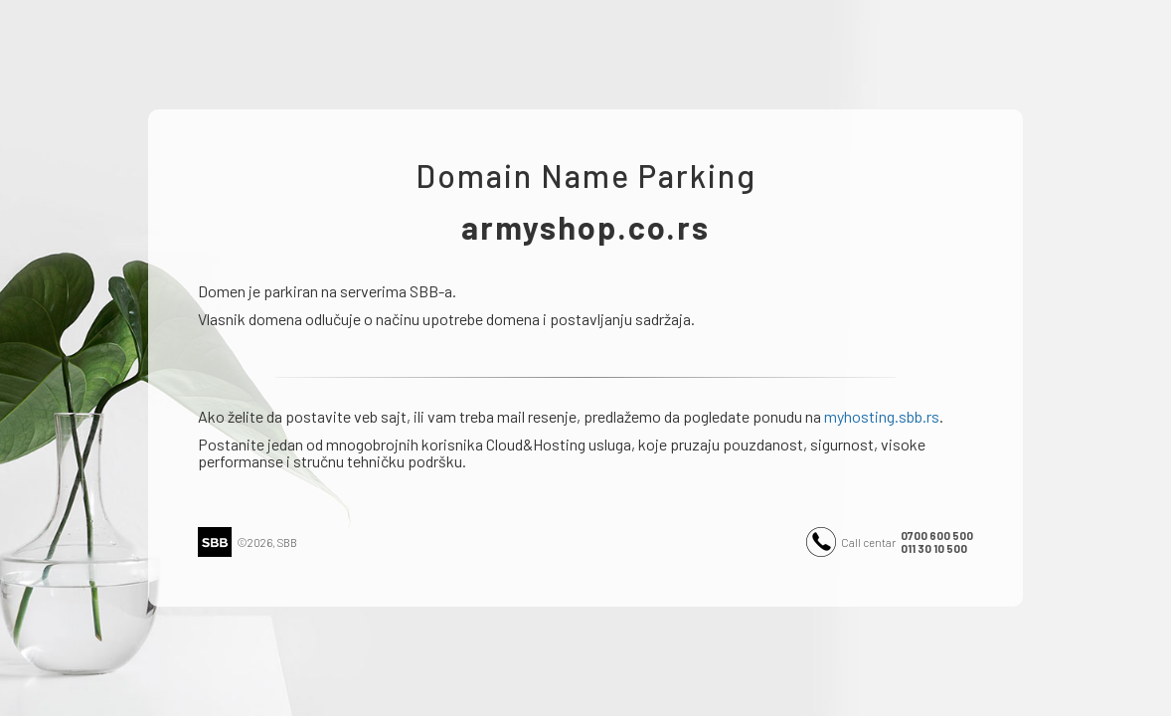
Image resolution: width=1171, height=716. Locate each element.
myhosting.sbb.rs (881, 416)
